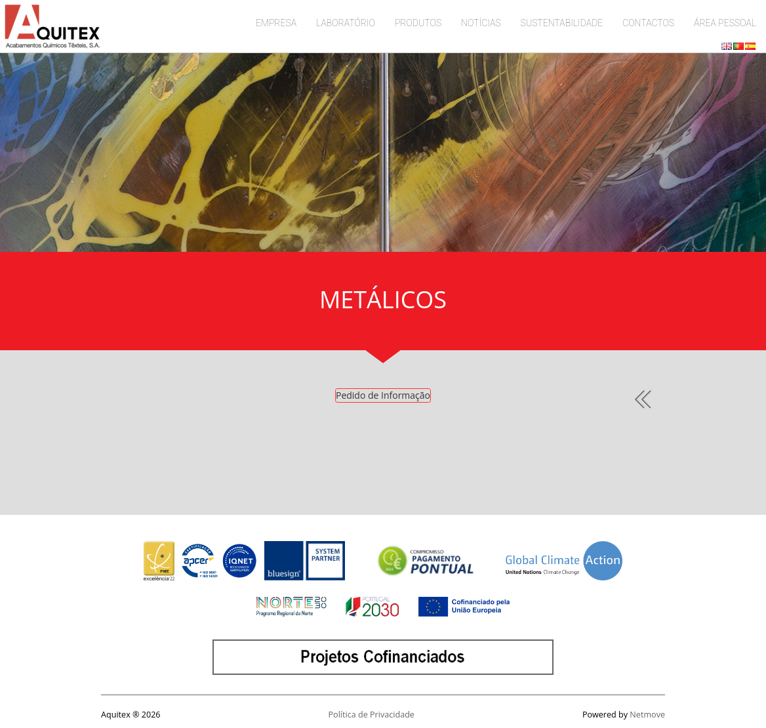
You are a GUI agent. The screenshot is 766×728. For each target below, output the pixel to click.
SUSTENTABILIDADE (562, 23)
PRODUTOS (418, 23)
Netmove (647, 714)
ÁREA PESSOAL (725, 23)
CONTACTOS (648, 23)
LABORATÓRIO (345, 23)
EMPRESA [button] (276, 23)
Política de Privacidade (371, 714)
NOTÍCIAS (481, 23)
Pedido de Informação (383, 395)
